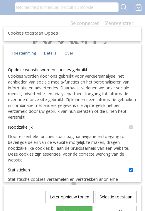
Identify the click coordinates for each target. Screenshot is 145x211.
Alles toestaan (74, 189)
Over (69, 96)
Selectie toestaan (116, 174)
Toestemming (24, 96)
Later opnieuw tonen (69, 174)
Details (50, 96)
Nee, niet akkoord (115, 189)
